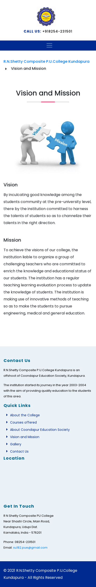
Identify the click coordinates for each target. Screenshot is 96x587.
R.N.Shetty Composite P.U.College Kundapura (46, 61)
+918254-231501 (56, 31)
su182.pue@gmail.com (30, 547)
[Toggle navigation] (48, 45)
